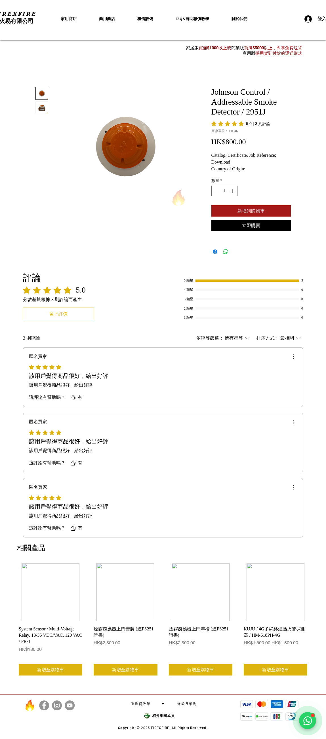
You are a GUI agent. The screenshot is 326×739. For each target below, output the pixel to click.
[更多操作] (293, 356)
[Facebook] (44, 705)
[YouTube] (70, 705)
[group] (163, 620)
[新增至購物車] (50, 670)
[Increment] (233, 191)
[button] (239, 19)
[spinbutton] (224, 191)
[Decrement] (215, 191)
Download (220, 162)
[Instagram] (57, 705)
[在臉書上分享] (215, 251)
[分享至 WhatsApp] (225, 251)
